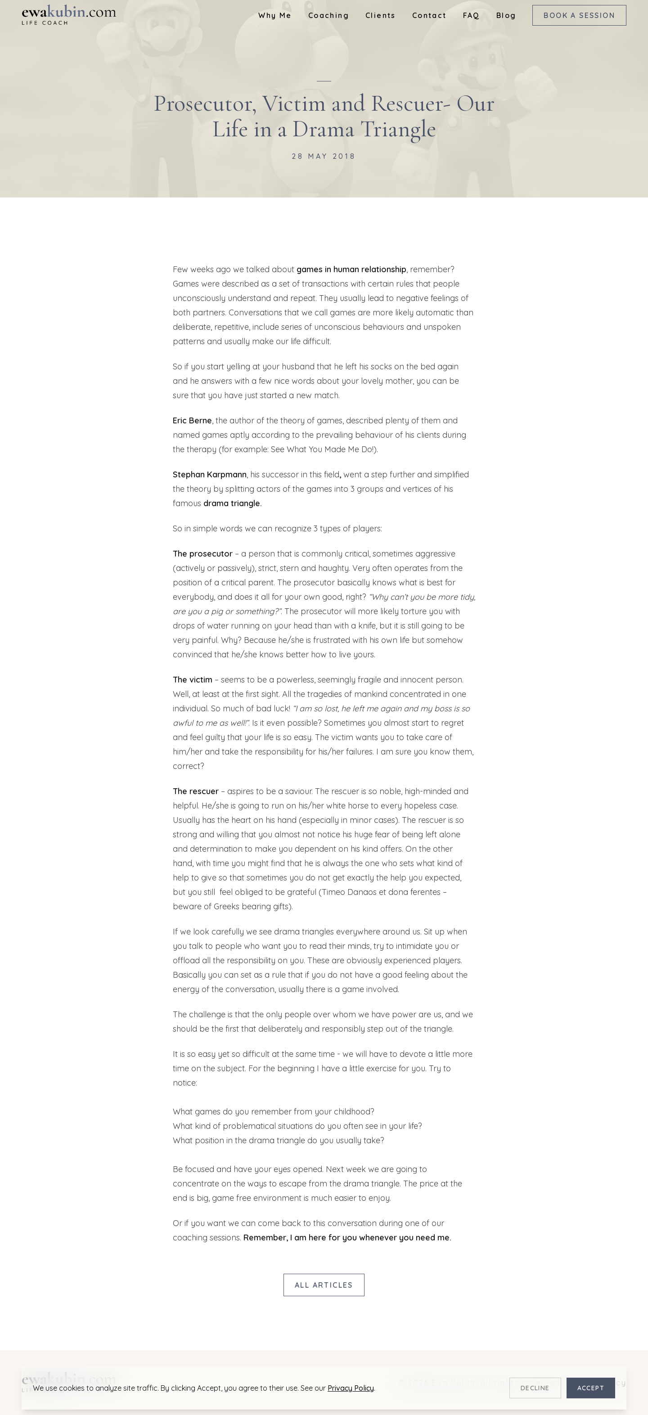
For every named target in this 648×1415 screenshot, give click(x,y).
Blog (506, 15)
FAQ (471, 15)
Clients (380, 15)
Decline (535, 1388)
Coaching (328, 15)
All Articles (324, 1284)
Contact (429, 15)
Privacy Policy (351, 1388)
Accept (590, 1388)
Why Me (275, 15)
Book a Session (579, 15)
